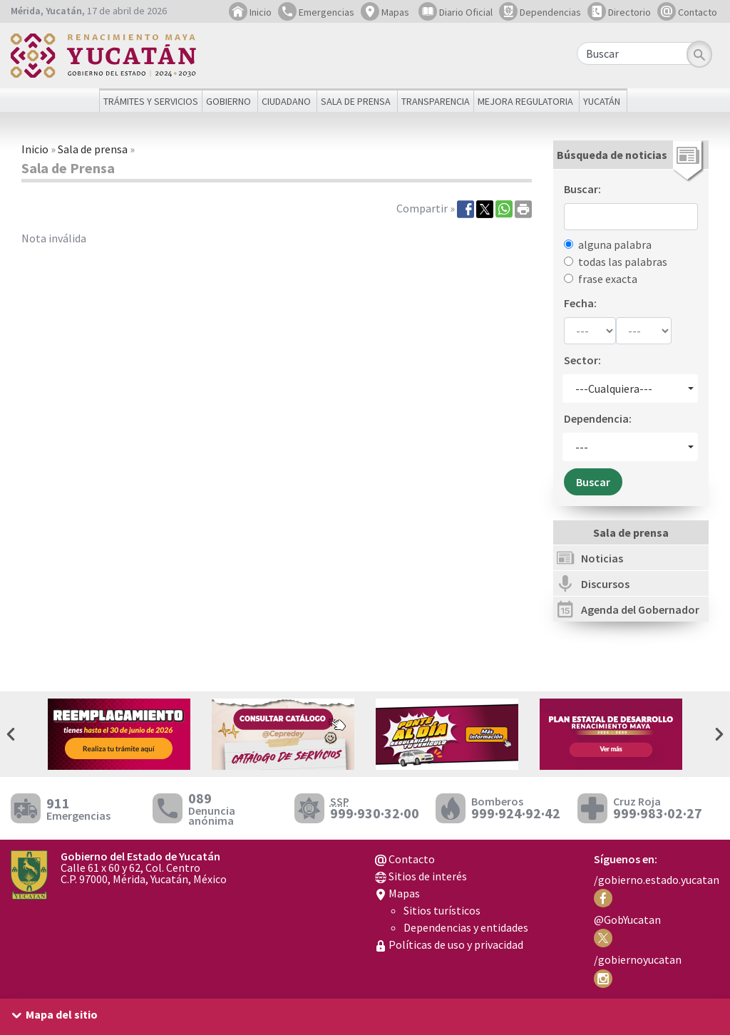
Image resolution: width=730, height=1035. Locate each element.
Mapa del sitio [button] (62, 1014)
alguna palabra (615, 244)
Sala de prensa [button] (356, 101)
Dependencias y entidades (465, 927)
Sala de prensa (93, 149)
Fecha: (580, 303)
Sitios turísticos (441, 910)
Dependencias (540, 12)
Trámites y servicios (150, 101)
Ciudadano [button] (286, 101)
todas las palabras (622, 261)
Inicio (250, 12)
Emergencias (316, 12)
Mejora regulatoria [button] (525, 101)
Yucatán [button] (601, 101)
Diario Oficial (455, 12)
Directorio (619, 12)
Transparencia (435, 101)
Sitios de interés (421, 876)
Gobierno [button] (228, 101)
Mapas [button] (385, 12)
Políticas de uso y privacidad (449, 944)
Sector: (582, 360)
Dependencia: (598, 418)
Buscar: (582, 189)
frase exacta (607, 279)
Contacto (687, 12)
